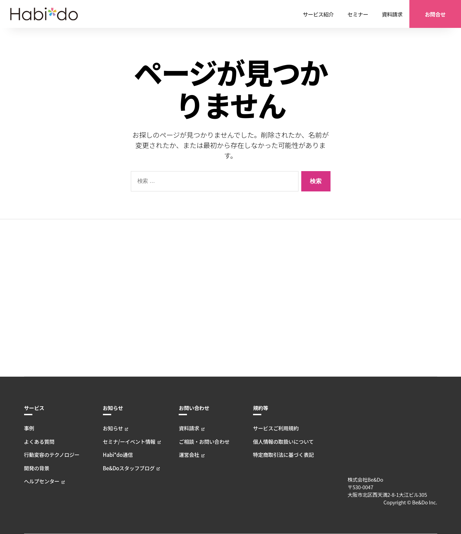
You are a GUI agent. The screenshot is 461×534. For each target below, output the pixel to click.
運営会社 (190, 297)
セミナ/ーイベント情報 (129, 283)
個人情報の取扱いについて (284, 283)
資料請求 (190, 270)
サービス (34, 250)
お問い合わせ (195, 250)
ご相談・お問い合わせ (204, 283)
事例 (29, 270)
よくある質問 (39, 283)
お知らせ (113, 250)
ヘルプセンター (41, 323)
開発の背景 (36, 310)
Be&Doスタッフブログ (128, 310)
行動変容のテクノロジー (51, 297)
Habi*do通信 (118, 297)
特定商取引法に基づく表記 (284, 297)
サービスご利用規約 (276, 270)
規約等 (261, 250)
